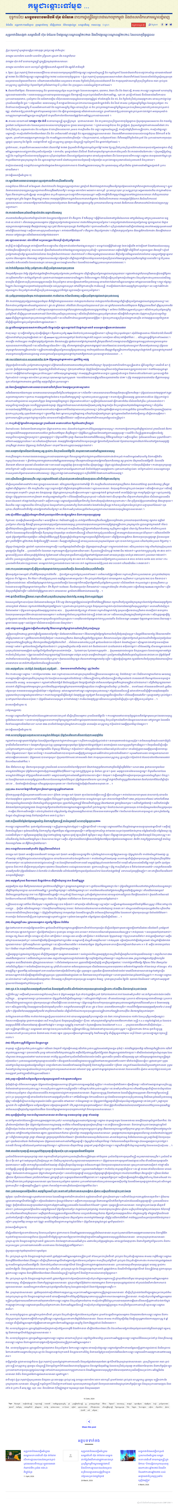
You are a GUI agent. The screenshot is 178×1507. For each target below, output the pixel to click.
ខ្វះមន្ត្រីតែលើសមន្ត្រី (77, 1404)
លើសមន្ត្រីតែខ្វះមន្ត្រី (107, 1407)
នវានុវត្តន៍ (129, 1404)
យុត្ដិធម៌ (73, 1407)
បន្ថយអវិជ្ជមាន (138, 1404)
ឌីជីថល (104, 1404)
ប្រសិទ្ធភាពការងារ (163, 1404)
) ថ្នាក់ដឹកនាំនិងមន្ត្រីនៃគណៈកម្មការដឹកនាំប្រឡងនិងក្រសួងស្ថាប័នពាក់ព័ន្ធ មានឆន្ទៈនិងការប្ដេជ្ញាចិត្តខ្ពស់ (56, 597)
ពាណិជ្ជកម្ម (19, 1407)
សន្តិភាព (151, 1407)
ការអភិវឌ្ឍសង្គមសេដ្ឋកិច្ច (59, 1404)
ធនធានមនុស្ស (120, 1404)
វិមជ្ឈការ (134, 1407)
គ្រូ (85, 1404)
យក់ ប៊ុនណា (65, 1407)
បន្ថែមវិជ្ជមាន (147, 1404)
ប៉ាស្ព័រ (154, 1404)
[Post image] (13, 1455)
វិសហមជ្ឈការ (142, 1407)
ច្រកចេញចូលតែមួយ (94, 1404)
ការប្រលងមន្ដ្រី (38, 1404)
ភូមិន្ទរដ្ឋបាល (38, 1407)
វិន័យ (128, 1407)
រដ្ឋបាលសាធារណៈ (83, 1407)
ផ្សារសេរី (11, 1407)
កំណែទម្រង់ (17, 1404)
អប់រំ (89, 1410)
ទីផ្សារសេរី (111, 1404)
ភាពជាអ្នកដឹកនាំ (28, 1407)
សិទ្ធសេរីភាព (159, 1407)
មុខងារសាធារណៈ (55, 1407)
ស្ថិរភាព (167, 1407)
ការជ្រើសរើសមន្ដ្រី (27, 1404)
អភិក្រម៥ (94, 1410)
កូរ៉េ (69, 1404)
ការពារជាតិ (47, 1404)
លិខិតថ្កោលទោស (95, 1407)
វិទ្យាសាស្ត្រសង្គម (119, 1407)
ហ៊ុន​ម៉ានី (83, 1410)
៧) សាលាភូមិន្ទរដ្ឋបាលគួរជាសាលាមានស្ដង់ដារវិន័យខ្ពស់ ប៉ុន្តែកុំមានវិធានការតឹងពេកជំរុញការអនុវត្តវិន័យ (55, 735)
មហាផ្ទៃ (46, 1407)
